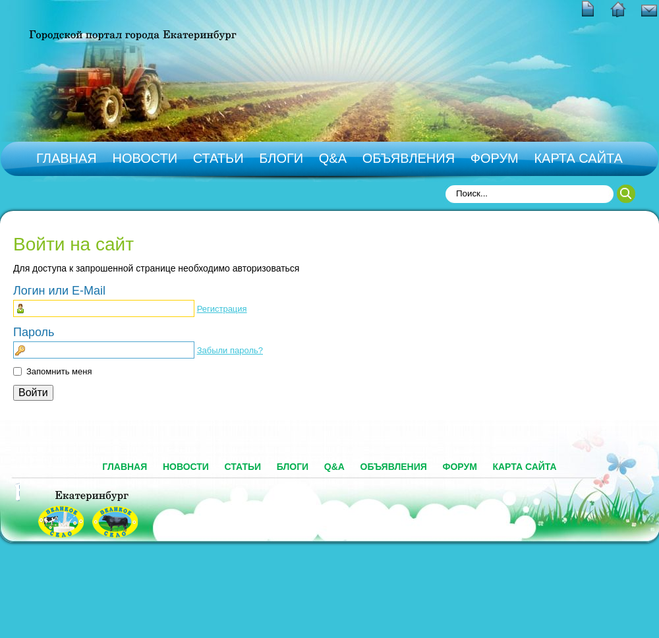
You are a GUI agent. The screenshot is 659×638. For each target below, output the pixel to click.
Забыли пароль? (230, 350)
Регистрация (222, 309)
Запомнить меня (59, 371)
